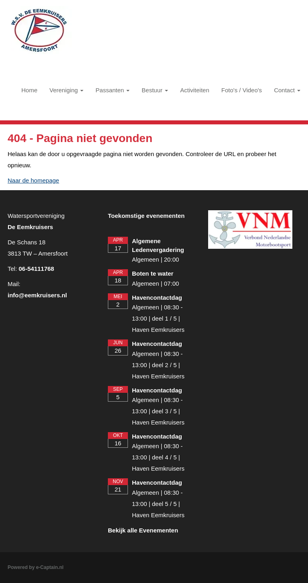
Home (29, 90)
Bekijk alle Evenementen (143, 530)
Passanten (112, 90)
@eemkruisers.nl (37, 295)
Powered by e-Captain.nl (35, 567)
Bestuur (155, 90)
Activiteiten (194, 90)
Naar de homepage (33, 180)
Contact (287, 90)
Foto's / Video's (241, 90)
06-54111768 (36, 268)
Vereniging (66, 90)
